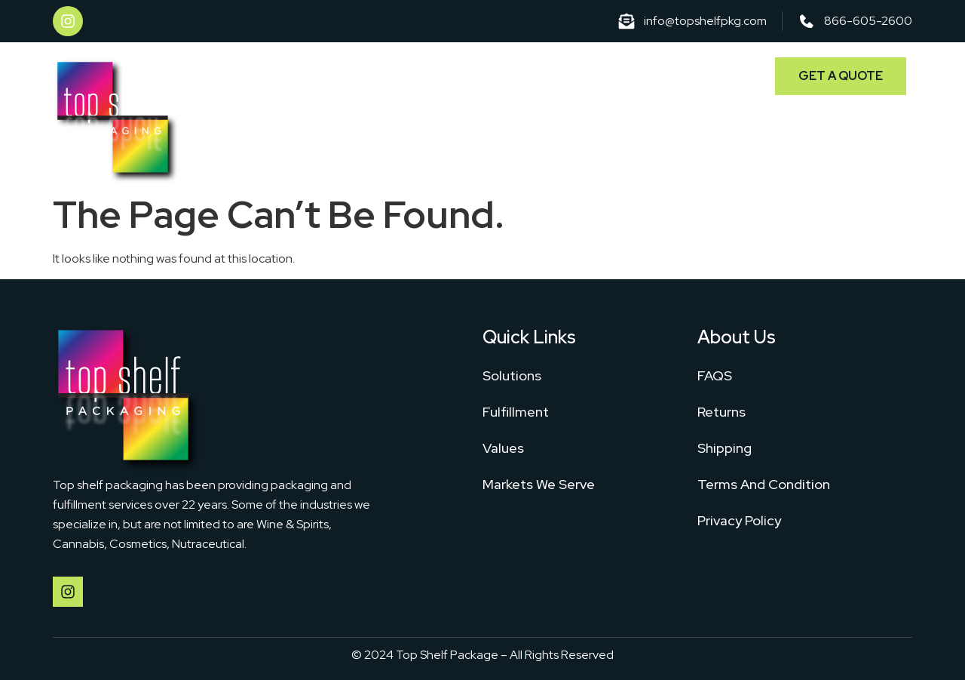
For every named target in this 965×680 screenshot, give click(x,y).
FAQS (714, 375)
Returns (721, 411)
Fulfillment (564, 73)
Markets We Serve (677, 73)
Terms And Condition (763, 484)
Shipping (724, 448)
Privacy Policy (739, 520)
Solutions (477, 73)
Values (503, 448)
